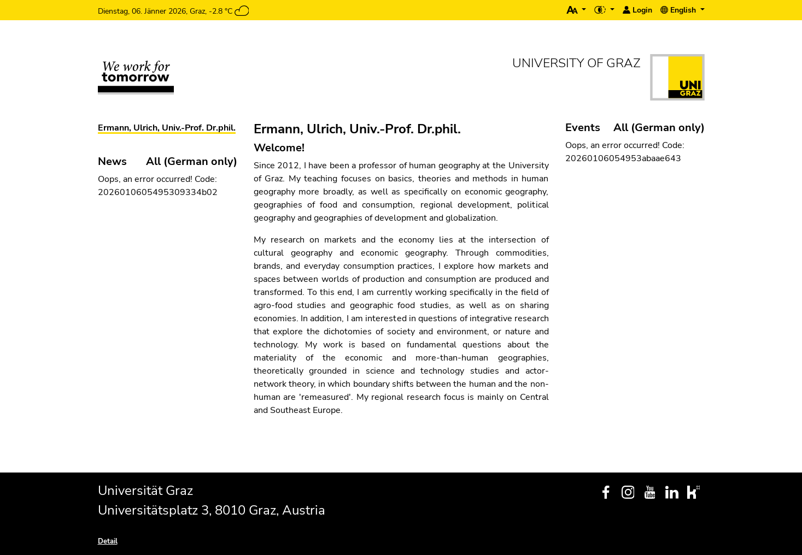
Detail (108, 541)
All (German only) (659, 127)
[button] (576, 10)
